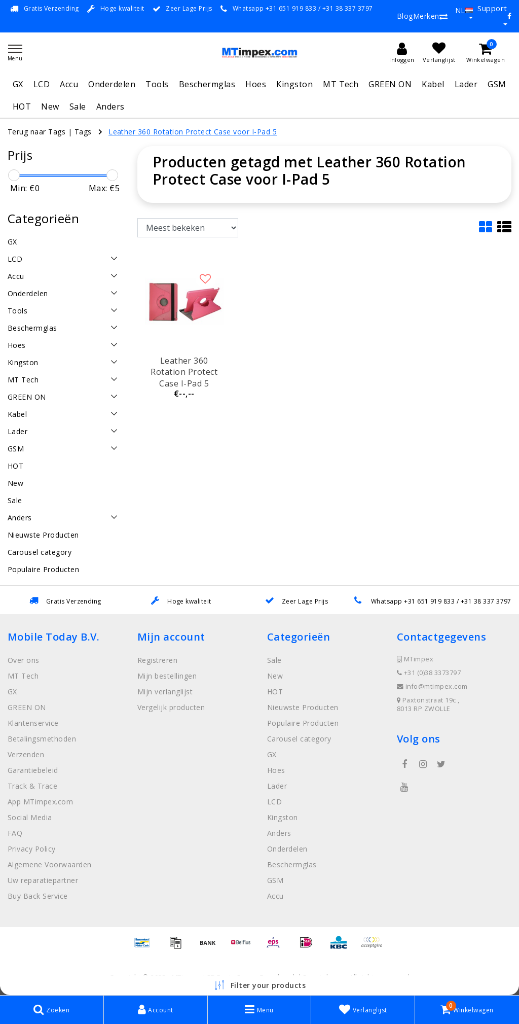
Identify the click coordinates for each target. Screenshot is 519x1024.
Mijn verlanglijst (165, 691)
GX (18, 84)
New (50, 106)
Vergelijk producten (171, 707)
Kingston (294, 84)
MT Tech (340, 84)
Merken (426, 16)
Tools (156, 84)
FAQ (15, 833)
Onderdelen (111, 84)
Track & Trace (32, 786)
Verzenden (26, 754)
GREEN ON (390, 84)
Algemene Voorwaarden (50, 864)
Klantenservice (33, 723)
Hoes (255, 84)
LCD (41, 84)
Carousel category (299, 739)
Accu (69, 84)
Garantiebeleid (33, 770)
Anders (110, 106)
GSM (497, 84)
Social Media (30, 817)
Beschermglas (207, 84)
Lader (466, 84)
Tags (83, 131)
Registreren (157, 660)
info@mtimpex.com (432, 686)
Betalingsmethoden (42, 739)
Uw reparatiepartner (43, 880)
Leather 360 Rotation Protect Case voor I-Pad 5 (192, 131)
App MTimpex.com (40, 801)
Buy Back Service (38, 896)
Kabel (433, 84)
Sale (77, 106)
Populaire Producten (303, 723)
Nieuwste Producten (303, 707)
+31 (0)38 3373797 (429, 672)
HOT (22, 106)
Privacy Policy (32, 849)
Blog (405, 16)
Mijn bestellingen (167, 676)
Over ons (24, 660)
